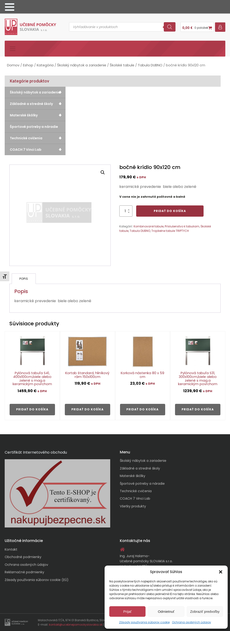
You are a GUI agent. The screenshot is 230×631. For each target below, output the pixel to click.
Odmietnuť (166, 611)
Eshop (28, 65)
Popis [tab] (23, 279)
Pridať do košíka (170, 211)
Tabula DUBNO (150, 65)
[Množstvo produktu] (125, 211)
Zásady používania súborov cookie (144, 622)
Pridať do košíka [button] (32, 409)
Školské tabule (122, 65)
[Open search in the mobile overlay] (122, 27)
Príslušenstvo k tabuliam (182, 226)
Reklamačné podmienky (24, 572)
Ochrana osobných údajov (191, 622)
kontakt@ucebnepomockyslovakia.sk (75, 625)
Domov (13, 65)
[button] (220, 572)
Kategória (45, 65)
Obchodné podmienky (23, 557)
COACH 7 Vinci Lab (38, 149)
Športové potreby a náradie (34, 126)
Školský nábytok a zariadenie (81, 65)
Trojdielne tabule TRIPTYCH (170, 231)
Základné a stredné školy (38, 103)
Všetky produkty (133, 506)
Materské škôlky (38, 115)
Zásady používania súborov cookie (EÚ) (37, 579)
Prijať (127, 611)
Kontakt (11, 549)
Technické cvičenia (38, 138)
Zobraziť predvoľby (204, 611)
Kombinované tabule (149, 226)
